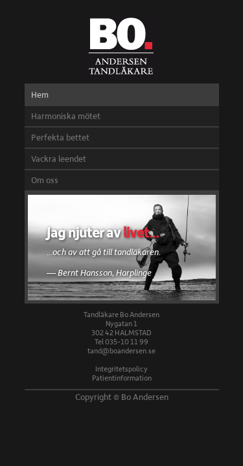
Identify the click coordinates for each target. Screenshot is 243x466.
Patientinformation (122, 378)
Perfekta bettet (60, 137)
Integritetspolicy (121, 368)
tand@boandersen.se (121, 350)
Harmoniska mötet (65, 116)
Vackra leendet (58, 158)
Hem (40, 94)
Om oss (44, 180)
